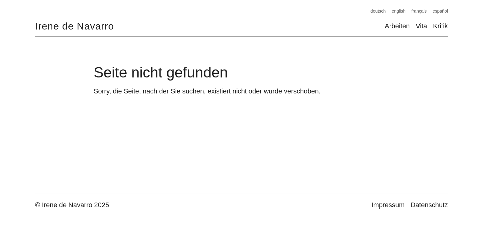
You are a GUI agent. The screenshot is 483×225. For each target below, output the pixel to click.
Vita (421, 26)
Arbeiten (397, 26)
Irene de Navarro (74, 26)
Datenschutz (429, 205)
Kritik (440, 26)
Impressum (388, 205)
